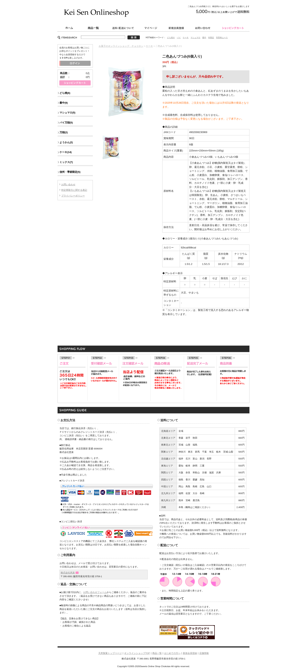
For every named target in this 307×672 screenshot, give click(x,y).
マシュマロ (195, 37)
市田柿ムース (222, 37)
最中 (204, 37)
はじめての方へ (172, 653)
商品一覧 (93, 27)
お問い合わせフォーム (95, 592)
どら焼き (171, 37)
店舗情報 (204, 653)
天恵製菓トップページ (110, 653)
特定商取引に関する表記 (74, 190)
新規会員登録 (176, 27)
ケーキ (186, 37)
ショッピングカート (233, 27)
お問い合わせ (203, 27)
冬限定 (211, 37)
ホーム (69, 27)
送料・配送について (123, 27)
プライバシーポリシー (73, 196)
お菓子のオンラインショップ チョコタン (121, 46)
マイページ (151, 27)
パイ (179, 37)
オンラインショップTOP (137, 653)
